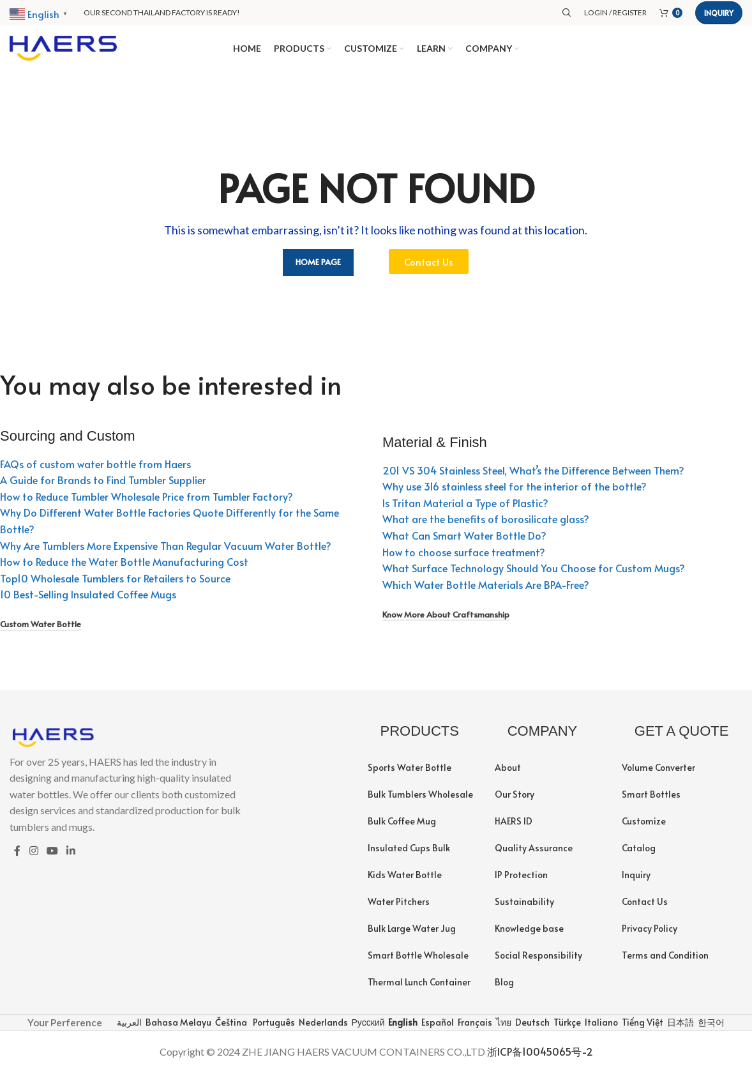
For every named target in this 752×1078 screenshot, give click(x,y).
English (401, 1027)
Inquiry (718, 13)
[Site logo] (63, 49)
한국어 (710, 1027)
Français (474, 1027)
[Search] (567, 13)
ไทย (502, 1027)
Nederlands (322, 1027)
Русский (367, 1027)
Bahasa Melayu (177, 1027)
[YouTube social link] (52, 856)
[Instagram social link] (33, 856)
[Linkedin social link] (71, 856)
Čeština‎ (230, 1027)
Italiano (600, 1027)
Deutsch (531, 1027)
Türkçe (566, 1027)
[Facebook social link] (17, 856)
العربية (128, 1027)
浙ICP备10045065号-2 (540, 1057)
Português (273, 1027)
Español (436, 1027)
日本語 (679, 1027)
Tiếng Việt (641, 1027)
